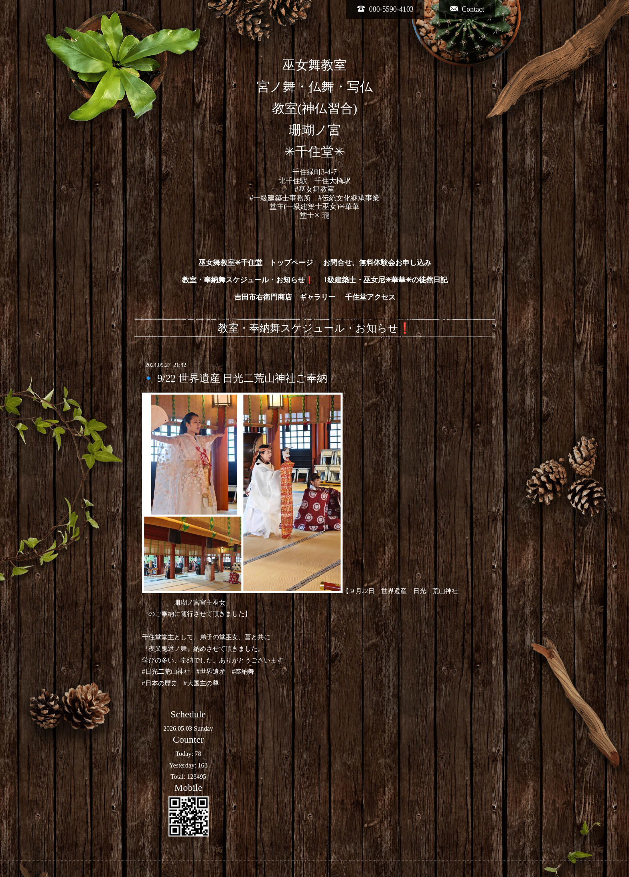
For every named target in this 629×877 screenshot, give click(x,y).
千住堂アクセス (370, 297)
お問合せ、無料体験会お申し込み (377, 263)
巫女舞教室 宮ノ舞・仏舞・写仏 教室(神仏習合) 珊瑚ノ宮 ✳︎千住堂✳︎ (315, 108)
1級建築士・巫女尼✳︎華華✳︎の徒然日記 (386, 280)
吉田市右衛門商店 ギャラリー (284, 297)
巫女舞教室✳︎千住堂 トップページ (256, 263)
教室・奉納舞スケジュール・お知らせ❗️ (248, 280)
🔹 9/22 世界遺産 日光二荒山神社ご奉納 (235, 378)
